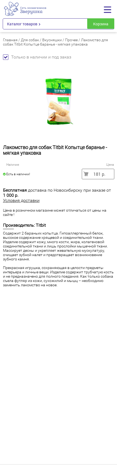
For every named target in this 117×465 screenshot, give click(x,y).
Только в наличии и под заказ (37, 57)
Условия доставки (21, 200)
